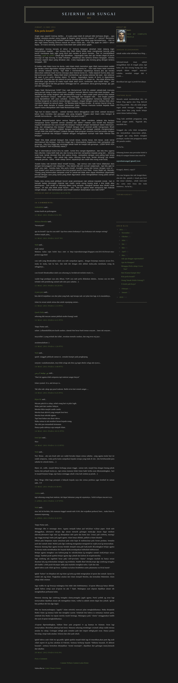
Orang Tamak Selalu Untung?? (132, 280)
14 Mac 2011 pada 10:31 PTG (49, 431)
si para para (39, 292)
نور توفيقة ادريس (42, 373)
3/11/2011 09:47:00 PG (61, 193)
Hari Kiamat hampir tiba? (130, 273)
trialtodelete (39, 207)
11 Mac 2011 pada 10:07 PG (49, 238)
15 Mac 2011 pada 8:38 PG (48, 487)
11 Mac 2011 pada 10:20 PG (49, 285)
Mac (123, 255)
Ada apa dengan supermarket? (132, 258)
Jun (123, 244)
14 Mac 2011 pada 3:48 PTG (49, 366)
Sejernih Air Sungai (89, 14)
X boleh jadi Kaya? (128, 284)
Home (86, 663)
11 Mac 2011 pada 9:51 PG (48, 215)
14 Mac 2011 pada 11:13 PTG (49, 445)
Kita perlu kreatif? (44, 30)
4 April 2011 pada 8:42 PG (48, 518)
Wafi (36, 245)
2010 (121, 297)
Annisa (37, 493)
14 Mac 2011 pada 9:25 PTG (49, 393)
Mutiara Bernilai (41, 221)
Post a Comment (41, 659)
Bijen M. (38, 399)
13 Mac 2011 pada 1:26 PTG (49, 346)
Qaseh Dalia (39, 312)
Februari (125, 289)
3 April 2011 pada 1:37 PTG (49, 501)
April (124, 251)
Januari (125, 292)
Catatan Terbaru (66, 663)
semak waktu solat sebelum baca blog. (130, 53)
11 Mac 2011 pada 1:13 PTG (49, 306)
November (126, 233)
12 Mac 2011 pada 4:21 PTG (49, 320)
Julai (124, 240)
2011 (121, 229)
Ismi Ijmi (38, 437)
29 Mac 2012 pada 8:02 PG (48, 652)
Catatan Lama (78, 663)
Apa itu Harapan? (127, 262)
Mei (123, 248)
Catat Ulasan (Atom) (53, 668)
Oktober (125, 236)
